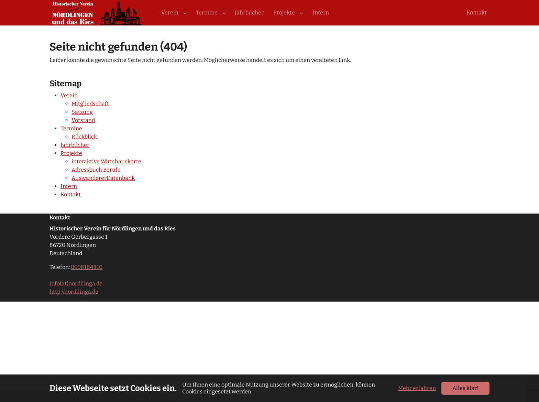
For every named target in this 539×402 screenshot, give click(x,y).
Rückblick (84, 149)
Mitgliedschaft (90, 116)
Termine (71, 141)
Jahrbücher (74, 157)
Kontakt (70, 207)
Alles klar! (465, 388)
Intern (68, 198)
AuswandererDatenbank (103, 190)
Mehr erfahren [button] (417, 388)
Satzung (82, 124)
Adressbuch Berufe (96, 182)
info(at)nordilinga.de (76, 296)
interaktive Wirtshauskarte (106, 174)
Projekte (71, 165)
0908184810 (86, 279)
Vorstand (83, 132)
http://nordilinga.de (74, 304)
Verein (69, 108)
